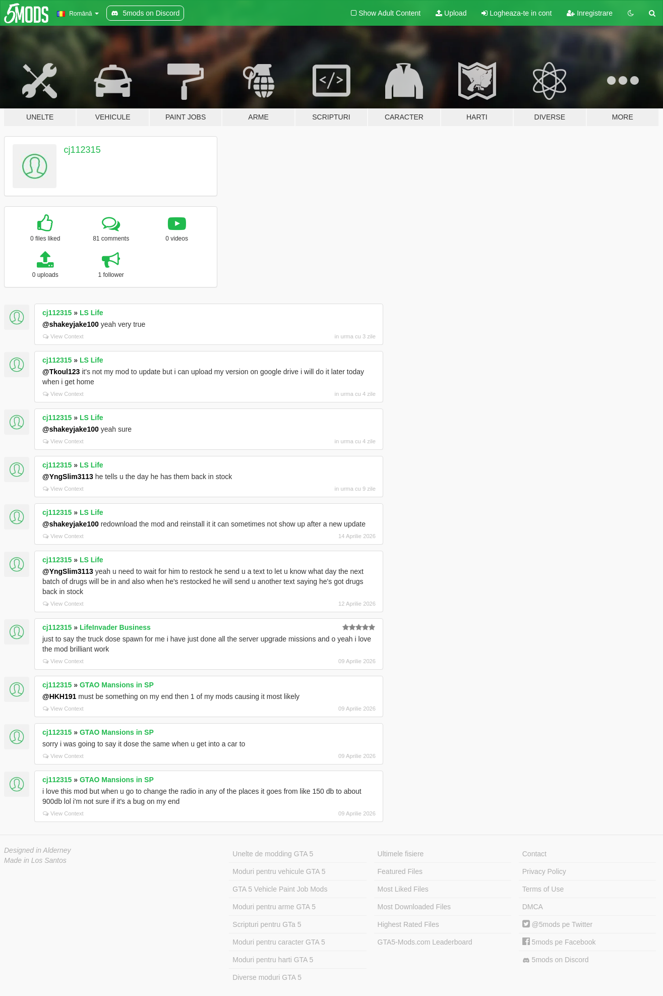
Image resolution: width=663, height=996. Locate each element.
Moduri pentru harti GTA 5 (272, 960)
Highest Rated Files (408, 924)
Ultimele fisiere (401, 854)
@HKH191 (59, 696)
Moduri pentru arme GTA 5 (274, 907)
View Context (63, 336)
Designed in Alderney (37, 850)
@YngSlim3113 (67, 477)
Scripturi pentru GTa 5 (266, 924)
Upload (451, 13)
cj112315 (82, 150)
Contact (534, 854)
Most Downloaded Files (414, 907)
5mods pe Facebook (559, 942)
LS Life (91, 313)
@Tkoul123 (61, 372)
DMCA (532, 907)
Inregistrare (590, 13)
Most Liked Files (403, 889)
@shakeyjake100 (70, 324)
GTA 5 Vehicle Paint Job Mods (279, 889)
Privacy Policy (544, 871)
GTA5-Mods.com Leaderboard (425, 942)
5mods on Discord (555, 960)
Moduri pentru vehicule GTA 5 (278, 871)
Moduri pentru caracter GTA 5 (278, 942)
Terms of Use (543, 889)
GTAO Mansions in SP (117, 685)
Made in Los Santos (35, 860)
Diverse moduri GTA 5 (267, 977)
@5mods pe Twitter (557, 924)
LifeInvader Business (115, 627)
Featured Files (400, 871)
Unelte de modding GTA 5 (272, 854)
